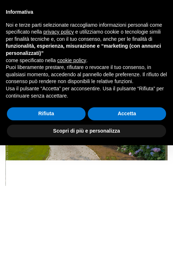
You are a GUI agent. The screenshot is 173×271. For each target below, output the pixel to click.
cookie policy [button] (71, 60)
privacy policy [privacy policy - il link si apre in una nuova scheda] (59, 32)
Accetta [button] (127, 113)
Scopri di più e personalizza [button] (86, 131)
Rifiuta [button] (46, 113)
